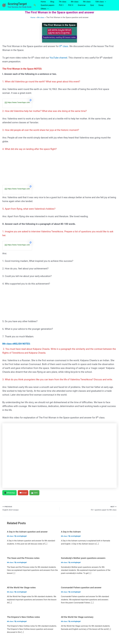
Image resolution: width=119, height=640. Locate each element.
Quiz (88, 7)
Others (106, 7)
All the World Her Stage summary (78, 616)
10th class (95, 3)
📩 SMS (35, 492)
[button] (35, 5)
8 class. (64, 45)
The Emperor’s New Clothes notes (24, 616)
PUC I (60, 7)
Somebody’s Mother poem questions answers (84, 557)
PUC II (68, 7)
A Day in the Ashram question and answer (28, 531)
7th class (60, 3)
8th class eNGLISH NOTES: (16, 343)
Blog (51, 3)
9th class (82, 3)
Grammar (78, 7)
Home (42, 3)
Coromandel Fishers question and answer (82, 587)
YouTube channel (58, 57)
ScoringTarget (17, 3)
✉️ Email (24, 492)
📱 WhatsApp (9, 492)
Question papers (47, 7)
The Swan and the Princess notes (24, 557)
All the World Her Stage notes (22, 587)
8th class (71, 3)
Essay (95, 7)
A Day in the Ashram (71, 531)
